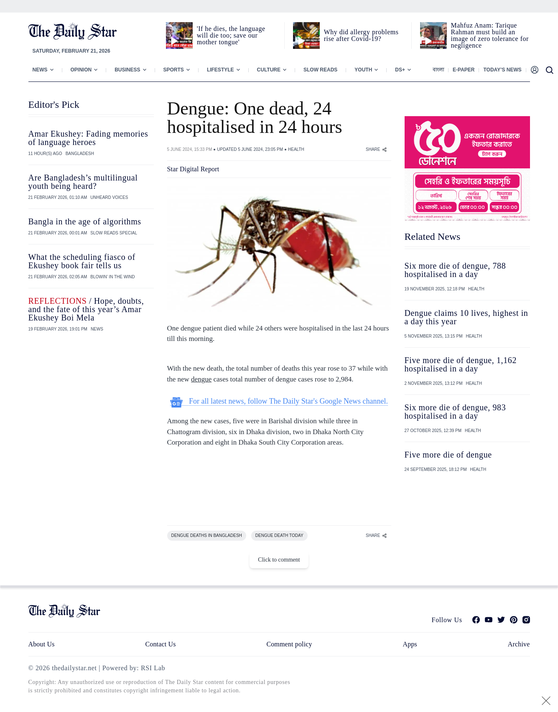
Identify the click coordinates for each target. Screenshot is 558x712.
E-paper (463, 70)
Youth (363, 70)
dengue (201, 379)
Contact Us (160, 644)
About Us (41, 644)
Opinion (81, 70)
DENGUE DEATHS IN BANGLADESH (206, 535)
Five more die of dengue (448, 454)
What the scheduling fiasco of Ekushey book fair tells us (81, 261)
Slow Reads (320, 70)
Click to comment (279, 560)
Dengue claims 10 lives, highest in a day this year (466, 317)
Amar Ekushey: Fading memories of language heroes (88, 138)
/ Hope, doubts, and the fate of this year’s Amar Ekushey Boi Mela (86, 309)
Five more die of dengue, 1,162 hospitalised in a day (461, 364)
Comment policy (289, 644)
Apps (410, 644)
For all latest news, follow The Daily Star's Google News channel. (279, 401)
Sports (173, 70)
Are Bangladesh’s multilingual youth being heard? (83, 182)
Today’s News (502, 70)
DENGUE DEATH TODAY (279, 535)
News (40, 70)
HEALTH (296, 149)
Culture (268, 70)
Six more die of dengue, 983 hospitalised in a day (455, 411)
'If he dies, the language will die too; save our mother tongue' (231, 35)
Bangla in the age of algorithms (84, 221)
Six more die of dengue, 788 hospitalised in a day (455, 270)
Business (127, 70)
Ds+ (400, 70)
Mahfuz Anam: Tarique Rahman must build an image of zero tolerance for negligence (490, 35)
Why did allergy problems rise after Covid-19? (361, 35)
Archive (519, 644)
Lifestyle (220, 70)
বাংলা (438, 70)
